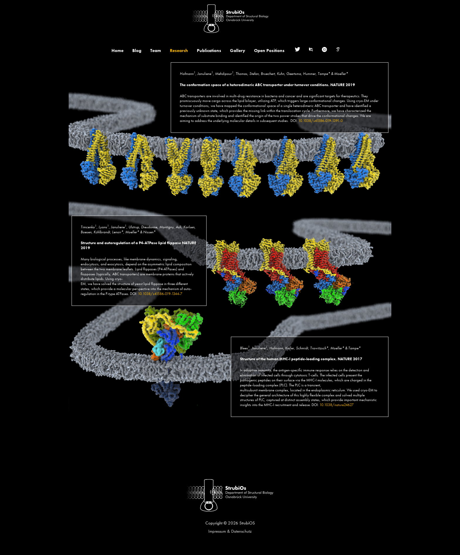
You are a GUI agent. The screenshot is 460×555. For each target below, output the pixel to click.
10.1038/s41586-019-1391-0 (320, 120)
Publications (209, 50)
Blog (136, 50)
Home (117, 50)
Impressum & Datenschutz (230, 531)
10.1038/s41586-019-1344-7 (160, 293)
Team (155, 50)
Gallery (237, 50)
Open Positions (269, 50)
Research (179, 50)
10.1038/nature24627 (336, 404)
